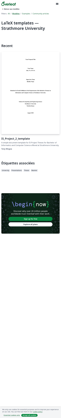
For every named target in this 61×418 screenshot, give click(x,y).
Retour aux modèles (10, 9)
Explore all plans (30, 224)
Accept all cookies (29, 415)
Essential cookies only (12, 415)
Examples (26, 13)
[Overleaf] (8, 4)
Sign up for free (30, 219)
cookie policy (37, 412)
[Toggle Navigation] (57, 4)
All (9, 13)
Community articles (41, 13)
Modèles (16, 13)
